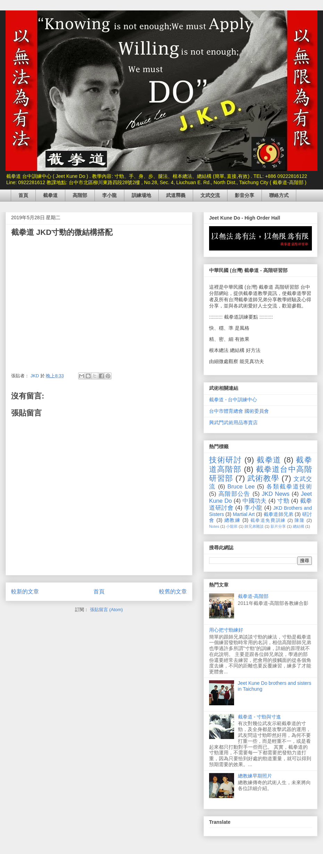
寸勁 (283, 501)
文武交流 (210, 195)
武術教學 (263, 478)
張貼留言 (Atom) (106, 609)
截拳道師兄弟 (278, 514)
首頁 (23, 195)
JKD (35, 375)
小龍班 (232, 526)
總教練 (232, 520)
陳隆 (300, 520)
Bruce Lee (241, 486)
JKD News (276, 494)
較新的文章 (25, 591)
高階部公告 (234, 494)
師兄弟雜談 (254, 526)
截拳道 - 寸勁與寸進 (259, 717)
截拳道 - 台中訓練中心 (233, 399)
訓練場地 (141, 195)
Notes (214, 526)
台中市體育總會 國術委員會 (239, 411)
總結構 (298, 526)
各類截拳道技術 (289, 486)
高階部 (80, 195)
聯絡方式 (279, 195)
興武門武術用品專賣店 (233, 422)
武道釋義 (175, 195)
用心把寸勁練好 (226, 630)
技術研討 (225, 459)
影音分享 (244, 195)
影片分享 (278, 526)
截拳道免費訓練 (268, 520)
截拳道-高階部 (253, 596)
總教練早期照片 (255, 776)
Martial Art (244, 514)
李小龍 (109, 195)
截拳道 (50, 195)
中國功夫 (254, 501)
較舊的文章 (173, 591)
